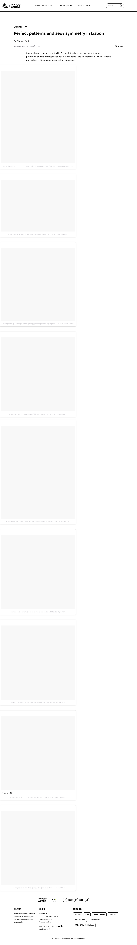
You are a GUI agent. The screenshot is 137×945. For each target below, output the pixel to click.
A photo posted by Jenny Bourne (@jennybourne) (27, 414)
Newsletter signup (46, 919)
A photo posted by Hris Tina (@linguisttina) (26, 888)
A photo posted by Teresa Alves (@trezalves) (27, 702)
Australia (113, 914)
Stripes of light (6, 793)
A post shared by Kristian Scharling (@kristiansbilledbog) (26, 521)
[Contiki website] (42, 900)
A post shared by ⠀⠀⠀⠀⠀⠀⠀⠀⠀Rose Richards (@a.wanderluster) (26, 166)
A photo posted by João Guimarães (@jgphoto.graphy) (27, 234)
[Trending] (131, 5)
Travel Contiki (85, 6)
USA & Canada (99, 914)
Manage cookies (45, 922)
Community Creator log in (48, 916)
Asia (87, 914)
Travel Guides (65, 6)
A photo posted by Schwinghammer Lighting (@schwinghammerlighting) (27, 324)
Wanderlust (20, 27)
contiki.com (44, 929)
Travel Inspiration (44, 6)
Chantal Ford (23, 41)
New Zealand (80, 920)
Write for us (43, 913)
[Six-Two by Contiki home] (5, 5)
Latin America (95, 920)
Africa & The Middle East (84, 925)
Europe (77, 914)
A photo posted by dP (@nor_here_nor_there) (27, 612)
